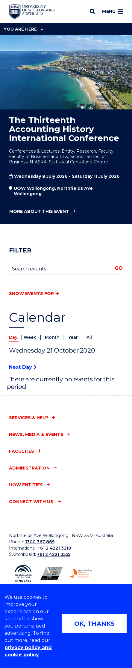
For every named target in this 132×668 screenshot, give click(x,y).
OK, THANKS (94, 623)
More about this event (39, 212)
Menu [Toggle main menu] (112, 11)
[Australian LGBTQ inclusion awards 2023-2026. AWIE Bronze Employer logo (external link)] (51, 573)
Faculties (21, 451)
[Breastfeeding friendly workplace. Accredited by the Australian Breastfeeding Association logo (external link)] (80, 573)
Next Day (23, 367)
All (89, 337)
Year (73, 337)
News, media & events (36, 434)
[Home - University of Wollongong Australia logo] (32, 11)
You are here (23, 29)
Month (53, 337)
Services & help (28, 417)
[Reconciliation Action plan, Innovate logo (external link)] (23, 573)
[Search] (92, 11)
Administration (29, 468)
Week (30, 337)
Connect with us (31, 501)
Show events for (31, 293)
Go (119, 268)
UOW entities (26, 485)
